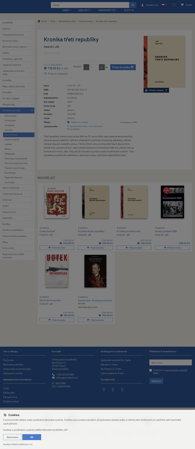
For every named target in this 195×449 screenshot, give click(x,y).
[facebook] (104, 389)
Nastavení (12, 437)
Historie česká (11, 139)
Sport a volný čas (11, 192)
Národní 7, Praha (109, 364)
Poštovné (8, 360)
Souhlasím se (170, 371)
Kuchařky (7, 84)
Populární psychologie (15, 172)
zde (31, 444)
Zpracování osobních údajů (17, 368)
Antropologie (10, 120)
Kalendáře (8, 222)
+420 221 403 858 (63, 374)
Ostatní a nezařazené (13, 234)
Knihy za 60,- (9, 252)
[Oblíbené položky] (174, 7)
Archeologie (10, 124)
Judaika (8, 148)
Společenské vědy (11, 114)
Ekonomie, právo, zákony (15, 51)
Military (8, 153)
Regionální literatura (14, 181)
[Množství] (94, 71)
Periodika (7, 96)
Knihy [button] (66, 14)
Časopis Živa (10, 396)
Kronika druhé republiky (91, 235)
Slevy (5, 246)
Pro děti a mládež (11, 102)
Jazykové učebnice (12, 69)
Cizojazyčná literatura (13, 38)
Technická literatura (12, 198)
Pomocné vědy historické (16, 167)
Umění (6, 210)
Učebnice (7, 204)
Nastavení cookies (13, 373)
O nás (6, 388)
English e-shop (11, 401)
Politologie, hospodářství (16, 162)
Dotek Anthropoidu (50, 304)
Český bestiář (47, 235)
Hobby (6, 57)
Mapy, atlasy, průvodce (14, 90)
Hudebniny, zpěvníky (12, 63)
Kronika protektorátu (129, 235)
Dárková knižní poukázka (14, 240)
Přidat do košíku (123, 71)
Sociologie (9, 186)
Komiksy (6, 228)
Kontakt (56, 351)
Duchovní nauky (10, 45)
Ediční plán (8, 392)
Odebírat (156, 380)
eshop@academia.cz (65, 377)
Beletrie (6, 32)
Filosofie (9, 134)
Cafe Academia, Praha (112, 373)
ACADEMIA (8, 26)
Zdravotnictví (9, 216)
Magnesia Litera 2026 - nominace (14, 260)
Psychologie (10, 177)
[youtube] (122, 389)
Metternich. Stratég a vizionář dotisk (95, 306)
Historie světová (12, 143)
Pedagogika (10, 158)
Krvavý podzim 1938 (166, 235)
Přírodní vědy (9, 108)
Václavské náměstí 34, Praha (116, 360)
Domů (42, 25)
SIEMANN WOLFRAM (87, 311)
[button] (164, 7)
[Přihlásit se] (149, 7)
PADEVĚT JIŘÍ (51, 51)
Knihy (52, 25)
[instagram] (113, 389)
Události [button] (83, 14)
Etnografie (9, 129)
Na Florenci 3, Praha (111, 368)
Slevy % (129, 14)
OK (31, 437)
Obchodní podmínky (13, 364)
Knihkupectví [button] (107, 14)
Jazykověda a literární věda (13, 77)
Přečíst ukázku (156, 94)
